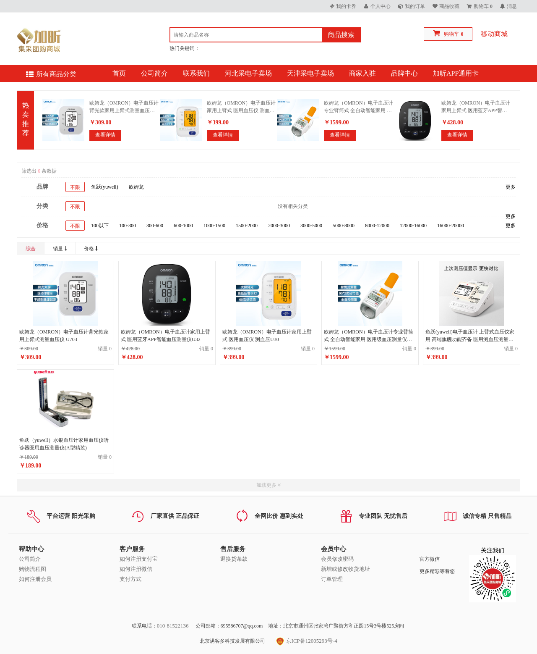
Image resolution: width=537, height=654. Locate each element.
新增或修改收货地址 (345, 569)
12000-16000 (413, 226)
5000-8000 (344, 226)
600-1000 (183, 226)
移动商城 (494, 33)
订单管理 (332, 579)
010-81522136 (173, 625)
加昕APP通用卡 (456, 73)
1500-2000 (247, 226)
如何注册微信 (136, 569)
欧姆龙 (136, 187)
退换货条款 (234, 559)
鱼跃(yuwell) (104, 187)
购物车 (451, 34)
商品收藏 (449, 6)
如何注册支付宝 (139, 559)
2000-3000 (279, 226)
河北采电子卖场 (248, 73)
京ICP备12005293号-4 (306, 641)
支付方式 (130, 579)
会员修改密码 (337, 559)
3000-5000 (311, 226)
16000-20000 (450, 226)
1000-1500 (214, 226)
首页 (119, 73)
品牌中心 (404, 73)
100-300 (127, 226)
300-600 (154, 226)
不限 (75, 187)
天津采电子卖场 (310, 73)
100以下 (100, 226)
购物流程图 (32, 569)
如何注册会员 (35, 579)
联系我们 (196, 73)
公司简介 (154, 73)
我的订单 (415, 6)
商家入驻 (362, 73)
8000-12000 (377, 226)
